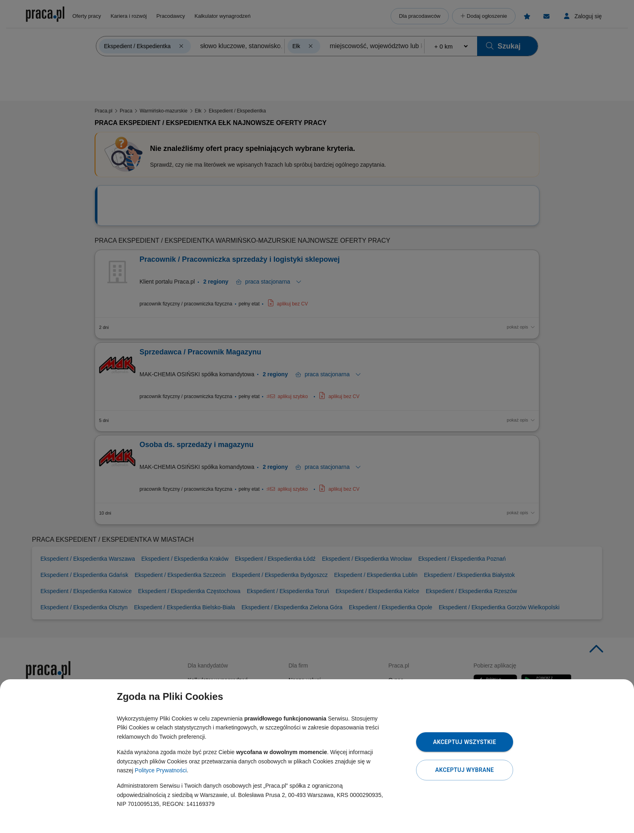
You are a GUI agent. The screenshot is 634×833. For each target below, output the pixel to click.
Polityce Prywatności (160, 770)
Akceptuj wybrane (464, 770)
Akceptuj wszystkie (464, 742)
